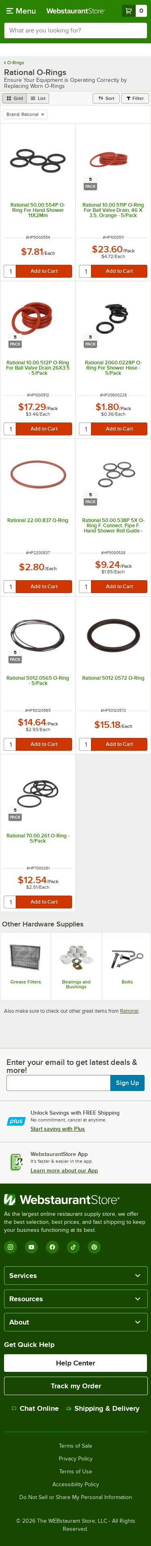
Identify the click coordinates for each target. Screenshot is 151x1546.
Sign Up (127, 1083)
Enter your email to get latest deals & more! (71, 1066)
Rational (129, 1011)
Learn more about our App (64, 1170)
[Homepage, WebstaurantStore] (75, 10)
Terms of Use (75, 1472)
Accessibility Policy (75, 1484)
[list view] (38, 98)
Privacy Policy (76, 1459)
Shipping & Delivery (102, 1408)
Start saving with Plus (58, 1128)
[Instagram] (10, 1247)
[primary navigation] (21, 11)
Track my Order (76, 1386)
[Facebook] (52, 1247)
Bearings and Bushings (76, 984)
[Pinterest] (94, 1247)
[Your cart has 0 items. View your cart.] (134, 11)
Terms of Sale (75, 1446)
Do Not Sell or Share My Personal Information (75, 1497)
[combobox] (75, 30)
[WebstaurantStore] (75, 1199)
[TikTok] (73, 1247)
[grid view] (14, 98)
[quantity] (10, 271)
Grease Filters (25, 981)
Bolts (127, 981)
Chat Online (35, 1408)
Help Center (75, 1363)
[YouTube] (31, 1247)
